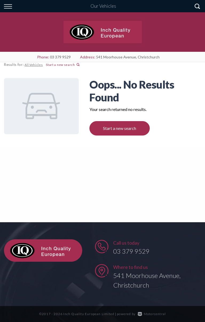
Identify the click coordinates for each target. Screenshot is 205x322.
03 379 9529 (60, 57)
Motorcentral (152, 314)
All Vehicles (34, 64)
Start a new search (63, 64)
